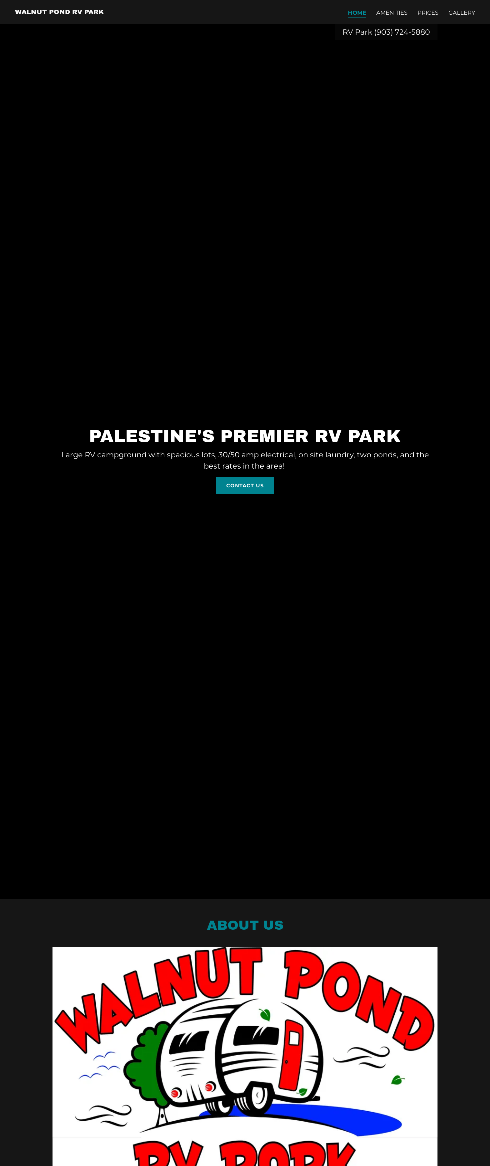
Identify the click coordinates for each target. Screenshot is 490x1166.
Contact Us (245, 486)
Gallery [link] (461, 12)
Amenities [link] (392, 12)
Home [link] (357, 12)
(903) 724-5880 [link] (402, 32)
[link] (59, 12)
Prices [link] (428, 12)
